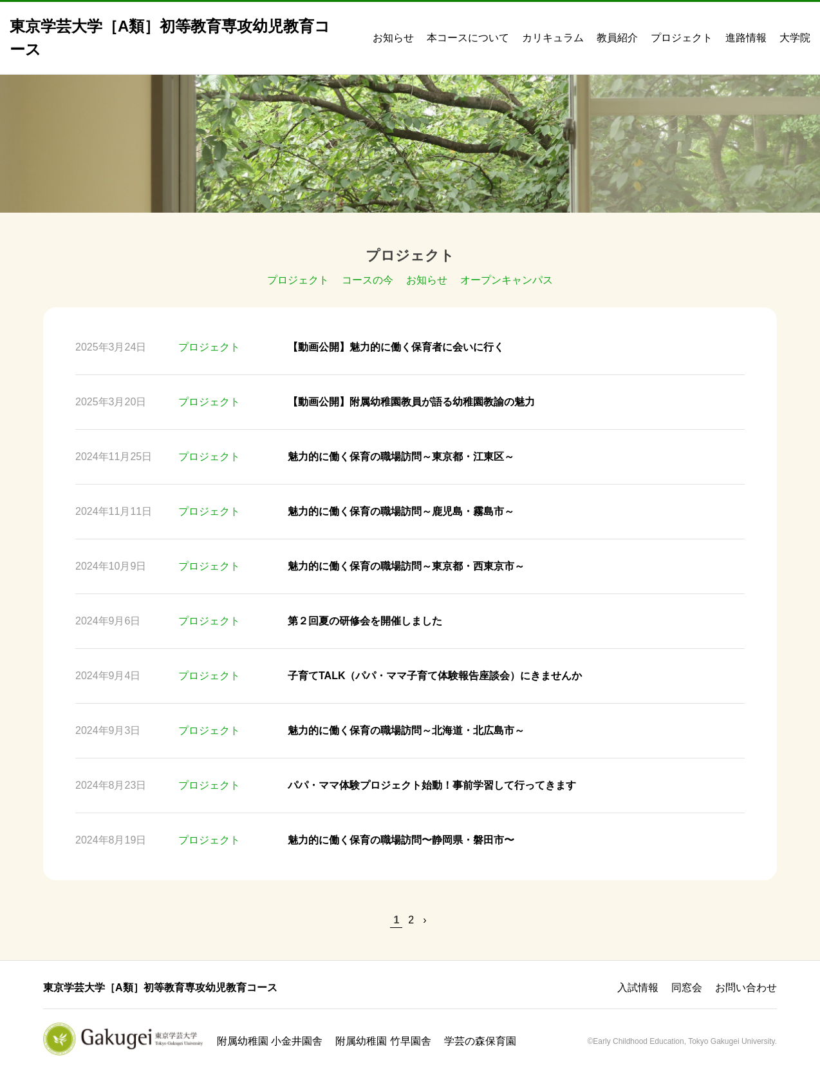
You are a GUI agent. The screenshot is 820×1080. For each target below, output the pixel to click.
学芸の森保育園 (480, 1041)
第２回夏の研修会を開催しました (365, 620)
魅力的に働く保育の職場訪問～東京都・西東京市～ (406, 566)
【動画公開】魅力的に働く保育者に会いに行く (396, 347)
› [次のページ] (424, 919)
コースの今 (367, 280)
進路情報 (746, 37)
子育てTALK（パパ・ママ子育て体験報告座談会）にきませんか (435, 675)
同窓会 (686, 987)
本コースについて (468, 37)
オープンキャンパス (506, 280)
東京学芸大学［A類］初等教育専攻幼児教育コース (160, 987)
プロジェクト (682, 37)
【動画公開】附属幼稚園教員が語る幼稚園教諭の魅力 (411, 401)
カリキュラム (553, 37)
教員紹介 (617, 37)
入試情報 (637, 987)
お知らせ (393, 37)
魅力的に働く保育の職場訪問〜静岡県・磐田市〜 (401, 839)
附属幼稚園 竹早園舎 (383, 1041)
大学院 (794, 37)
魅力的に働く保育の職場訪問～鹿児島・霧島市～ (401, 511)
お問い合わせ (746, 987)
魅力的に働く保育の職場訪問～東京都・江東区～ (401, 456)
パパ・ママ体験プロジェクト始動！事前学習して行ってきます (432, 785)
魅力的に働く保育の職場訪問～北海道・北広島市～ (406, 730)
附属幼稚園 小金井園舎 (269, 1041)
